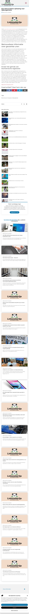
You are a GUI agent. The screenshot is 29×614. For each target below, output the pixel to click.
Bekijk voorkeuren (14, 612)
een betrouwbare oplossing (10, 30)
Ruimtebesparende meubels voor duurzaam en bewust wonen (18, 126)
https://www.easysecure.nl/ (7, 86)
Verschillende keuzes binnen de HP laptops (11, 573)
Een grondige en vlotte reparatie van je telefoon (12, 439)
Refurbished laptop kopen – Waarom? (10, 259)
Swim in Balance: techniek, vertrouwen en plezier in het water (18, 176)
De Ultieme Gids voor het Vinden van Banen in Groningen (16, 201)
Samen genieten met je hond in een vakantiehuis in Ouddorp (17, 170)
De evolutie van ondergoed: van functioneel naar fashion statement (17, 189)
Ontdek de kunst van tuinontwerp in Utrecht (16, 182)
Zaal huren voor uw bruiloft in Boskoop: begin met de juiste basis (17, 164)
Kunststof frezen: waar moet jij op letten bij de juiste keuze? (17, 120)
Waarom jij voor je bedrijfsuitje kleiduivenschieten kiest (18, 138)
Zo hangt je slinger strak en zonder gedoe (15, 151)
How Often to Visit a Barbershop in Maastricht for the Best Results (17, 114)
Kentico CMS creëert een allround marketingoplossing (14, 506)
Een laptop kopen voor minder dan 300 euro (12, 528)
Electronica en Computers (6, 14)
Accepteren (14, 607)
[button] (27, 598)
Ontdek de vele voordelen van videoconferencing (13, 371)
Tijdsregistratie (15, 99)
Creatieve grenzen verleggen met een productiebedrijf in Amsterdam (18, 158)
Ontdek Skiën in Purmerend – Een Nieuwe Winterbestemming (16, 133)
